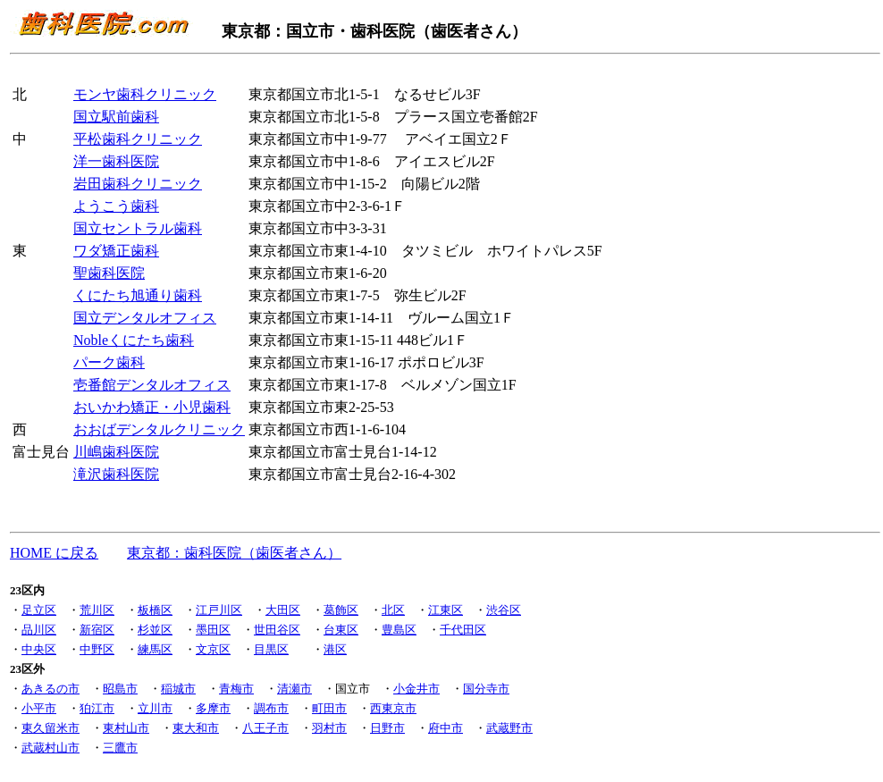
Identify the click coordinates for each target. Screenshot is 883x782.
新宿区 (97, 629)
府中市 (445, 728)
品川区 (38, 629)
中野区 (97, 649)
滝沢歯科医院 (116, 474)
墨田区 (213, 629)
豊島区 (399, 629)
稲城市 (178, 688)
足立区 (38, 610)
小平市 (38, 708)
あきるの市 (50, 688)
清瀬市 (294, 688)
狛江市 (97, 708)
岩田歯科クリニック (137, 183)
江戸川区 (219, 610)
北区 (393, 610)
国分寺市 (486, 688)
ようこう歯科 (116, 206)
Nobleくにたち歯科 (133, 340)
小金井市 (416, 688)
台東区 (341, 629)
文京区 (213, 649)
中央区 (38, 649)
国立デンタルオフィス (144, 317)
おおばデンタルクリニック (159, 429)
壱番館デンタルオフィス (152, 384)
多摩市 (213, 708)
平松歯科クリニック (137, 139)
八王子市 (265, 728)
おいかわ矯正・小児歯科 (152, 407)
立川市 (155, 708)
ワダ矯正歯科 (116, 250)
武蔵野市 (509, 728)
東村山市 (126, 728)
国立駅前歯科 (116, 116)
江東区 (445, 610)
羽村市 (329, 728)
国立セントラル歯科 (137, 228)
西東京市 (393, 708)
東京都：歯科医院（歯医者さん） (234, 552)
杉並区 (155, 629)
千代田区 (463, 629)
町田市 (329, 708)
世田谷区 (277, 629)
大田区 (282, 610)
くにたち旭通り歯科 (137, 295)
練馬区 (155, 649)
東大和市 (195, 728)
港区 (335, 649)
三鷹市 (120, 747)
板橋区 (155, 610)
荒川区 (97, 610)
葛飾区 (341, 610)
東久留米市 (50, 728)
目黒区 (271, 649)
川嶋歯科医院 (116, 451)
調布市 (271, 708)
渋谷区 (503, 610)
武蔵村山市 (50, 747)
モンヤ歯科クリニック (144, 94)
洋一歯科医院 (116, 161)
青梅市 (236, 688)
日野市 (387, 728)
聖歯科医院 (109, 273)
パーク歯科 (109, 362)
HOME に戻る (54, 552)
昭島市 (120, 688)
